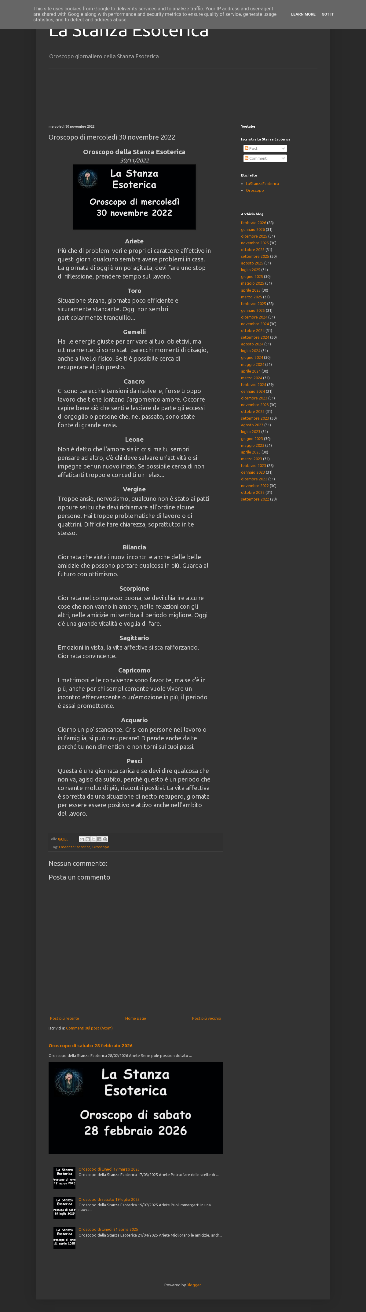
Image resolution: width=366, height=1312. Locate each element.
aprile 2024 (251, 371)
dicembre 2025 (254, 236)
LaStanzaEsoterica (74, 847)
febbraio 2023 (253, 465)
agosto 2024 (252, 344)
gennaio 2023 (253, 472)
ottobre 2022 (253, 492)
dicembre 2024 (254, 317)
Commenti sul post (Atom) (89, 1028)
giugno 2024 (252, 357)
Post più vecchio (206, 1018)
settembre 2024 (255, 337)
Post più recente (64, 1018)
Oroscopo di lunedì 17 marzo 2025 (109, 1169)
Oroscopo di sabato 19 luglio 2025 (109, 1199)
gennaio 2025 (253, 310)
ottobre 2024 (253, 330)
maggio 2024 (252, 364)
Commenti (256, 158)
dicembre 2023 (254, 398)
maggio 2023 (252, 445)
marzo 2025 (251, 297)
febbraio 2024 (253, 384)
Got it (328, 14)
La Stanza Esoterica (129, 29)
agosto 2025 (252, 263)
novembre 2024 (255, 324)
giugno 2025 (252, 276)
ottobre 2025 (253, 249)
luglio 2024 (250, 350)
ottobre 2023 (253, 411)
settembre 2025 (255, 256)
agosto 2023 (252, 425)
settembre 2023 (255, 418)
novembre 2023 (255, 405)
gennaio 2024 (253, 391)
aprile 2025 (251, 290)
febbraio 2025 (253, 303)
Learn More (303, 14)
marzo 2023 (251, 459)
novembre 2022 (255, 485)
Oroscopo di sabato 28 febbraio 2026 (91, 1045)
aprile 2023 (251, 452)
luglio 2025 (250, 270)
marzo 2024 (251, 378)
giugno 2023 (252, 438)
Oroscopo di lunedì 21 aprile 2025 (108, 1229)
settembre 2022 (255, 499)
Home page (135, 1018)
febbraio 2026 (253, 222)
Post (251, 148)
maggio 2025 (252, 283)
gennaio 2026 (253, 229)
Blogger (194, 1285)
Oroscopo (100, 847)
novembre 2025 (255, 243)
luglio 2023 (250, 431)
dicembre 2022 (254, 479)
